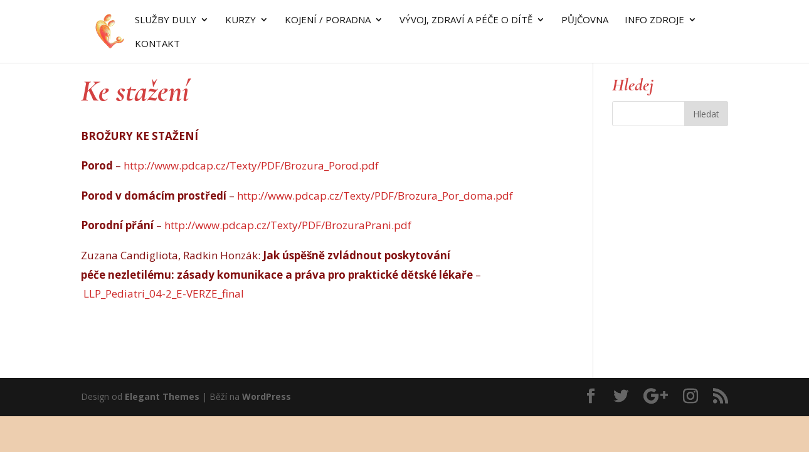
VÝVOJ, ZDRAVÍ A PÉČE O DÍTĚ (465, 20)
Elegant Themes (162, 396)
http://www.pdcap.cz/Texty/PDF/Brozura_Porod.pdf (251, 165)
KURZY (240, 20)
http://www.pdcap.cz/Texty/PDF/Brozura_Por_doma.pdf (375, 195)
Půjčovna (584, 20)
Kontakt (157, 44)
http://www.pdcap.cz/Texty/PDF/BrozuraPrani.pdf (287, 225)
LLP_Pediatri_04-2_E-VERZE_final (163, 293)
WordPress (266, 396)
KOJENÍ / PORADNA (328, 20)
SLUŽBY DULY (165, 20)
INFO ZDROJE (654, 20)
